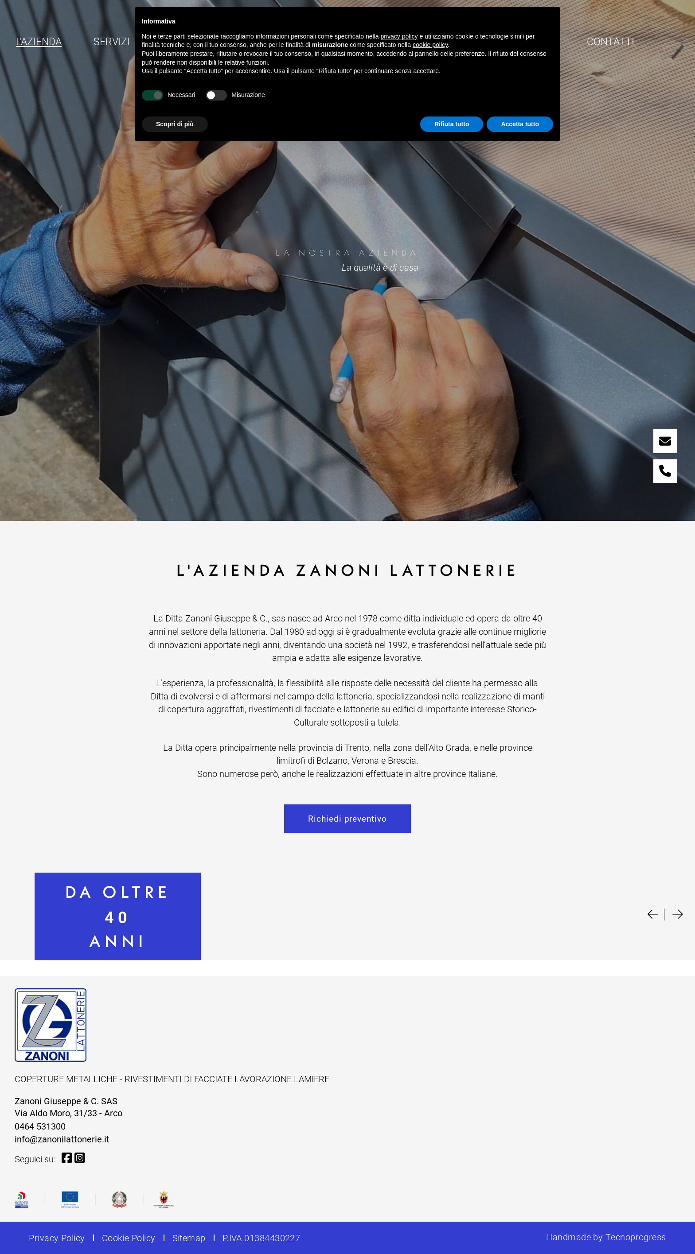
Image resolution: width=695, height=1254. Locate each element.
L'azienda (40, 41)
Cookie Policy (129, 1238)
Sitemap (189, 1238)
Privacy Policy (57, 1238)
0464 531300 (40, 1126)
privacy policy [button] (399, 36)
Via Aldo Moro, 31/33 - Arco (68, 1112)
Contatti (610, 41)
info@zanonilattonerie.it (62, 1139)
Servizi (112, 41)
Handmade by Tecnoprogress (606, 1237)
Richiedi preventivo (347, 818)
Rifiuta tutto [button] (451, 124)
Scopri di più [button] (175, 124)
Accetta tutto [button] (520, 124)
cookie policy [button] (430, 44)
